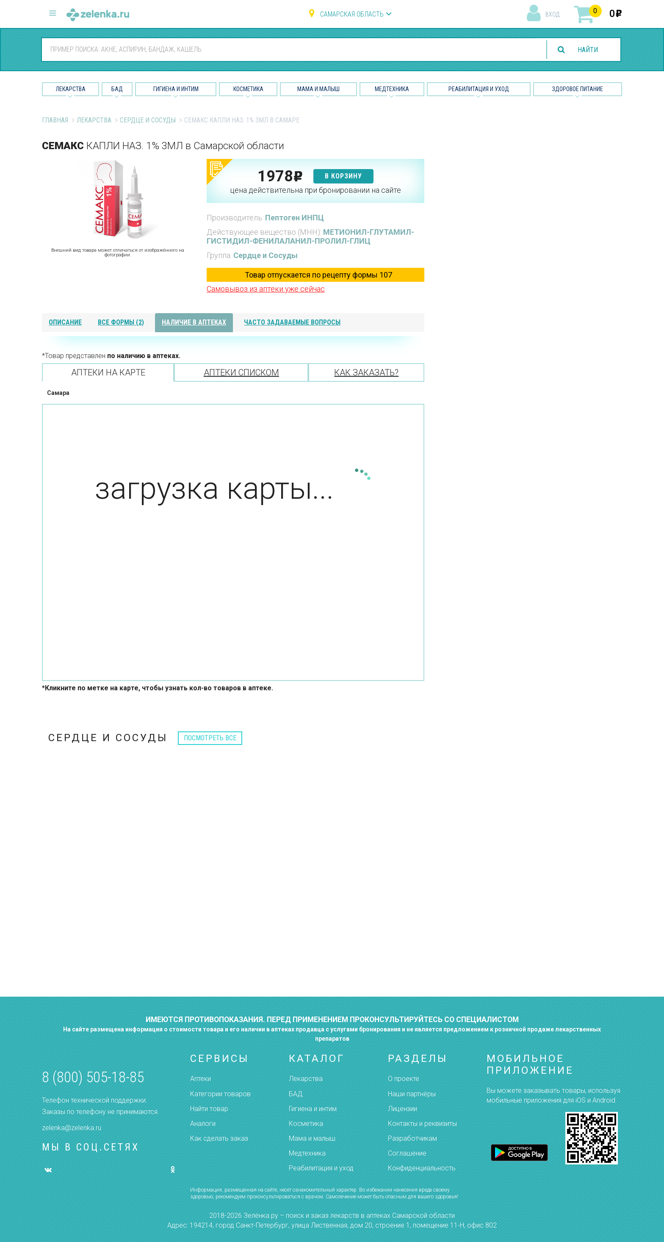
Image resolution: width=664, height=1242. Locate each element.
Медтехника (392, 89)
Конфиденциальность (422, 1168)
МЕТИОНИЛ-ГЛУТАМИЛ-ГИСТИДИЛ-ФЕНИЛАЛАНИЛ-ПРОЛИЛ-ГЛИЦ (310, 237)
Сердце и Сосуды (148, 120)
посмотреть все (210, 738)
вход (552, 14)
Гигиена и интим (313, 1109)
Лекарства (71, 89)
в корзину (343, 176)
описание (65, 322)
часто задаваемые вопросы (292, 322)
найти (588, 50)
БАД (117, 89)
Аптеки (200, 1079)
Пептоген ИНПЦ (294, 217)
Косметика (248, 89)
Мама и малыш (318, 89)
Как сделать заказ (219, 1138)
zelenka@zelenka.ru (71, 1128)
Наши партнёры (412, 1094)
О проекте (403, 1079)
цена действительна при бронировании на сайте (315, 190)
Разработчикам (412, 1138)
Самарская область (352, 14)
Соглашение (407, 1153)
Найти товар (209, 1109)
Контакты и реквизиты (422, 1124)
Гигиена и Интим (176, 89)
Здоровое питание (577, 89)
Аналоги (203, 1124)
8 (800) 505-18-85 (93, 1077)
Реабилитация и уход (478, 89)
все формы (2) (121, 322)
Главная (55, 120)
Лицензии (402, 1109)
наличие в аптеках (194, 322)
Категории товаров (220, 1094)
